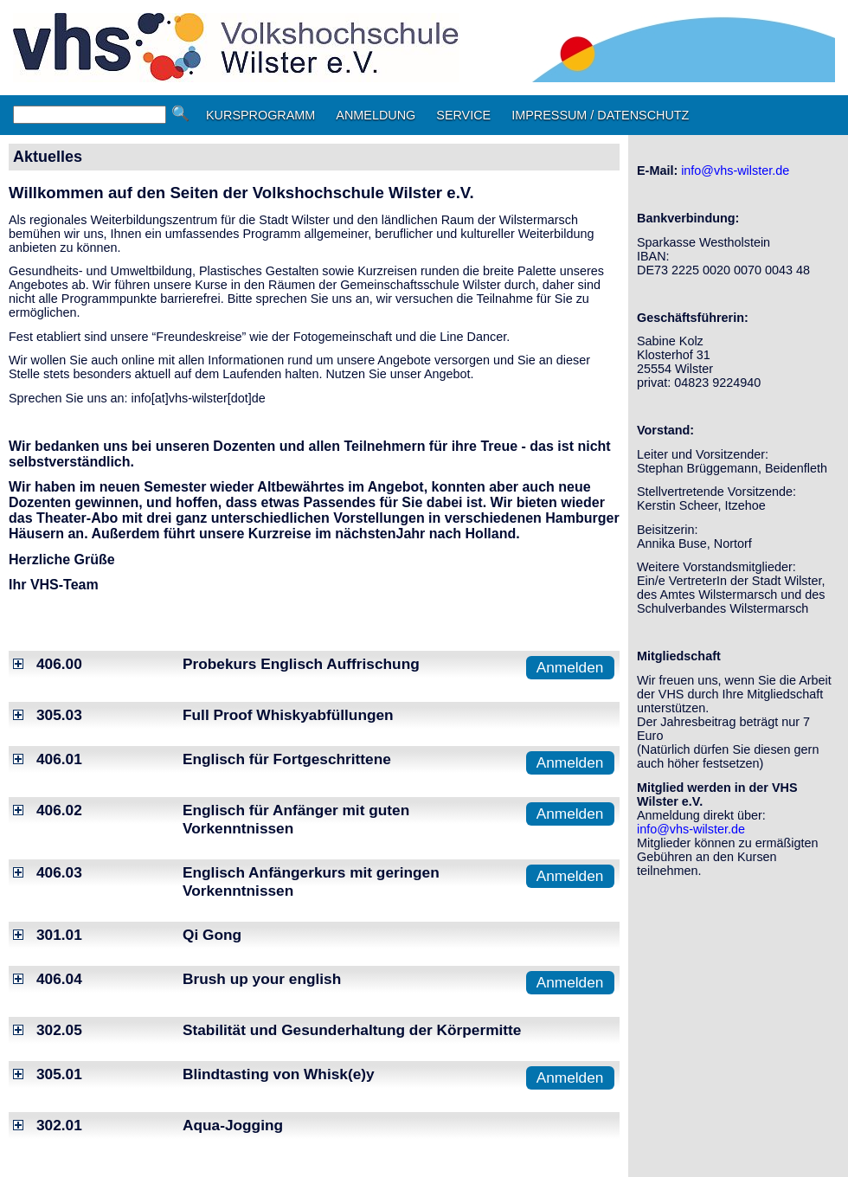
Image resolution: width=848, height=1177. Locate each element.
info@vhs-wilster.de (735, 170)
